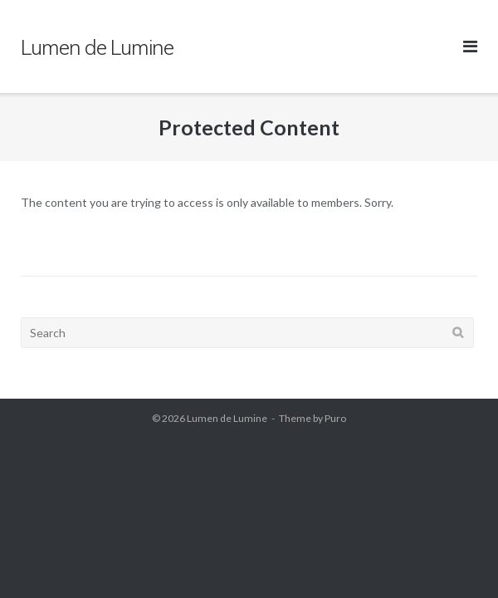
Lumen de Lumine (227, 418)
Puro (335, 418)
